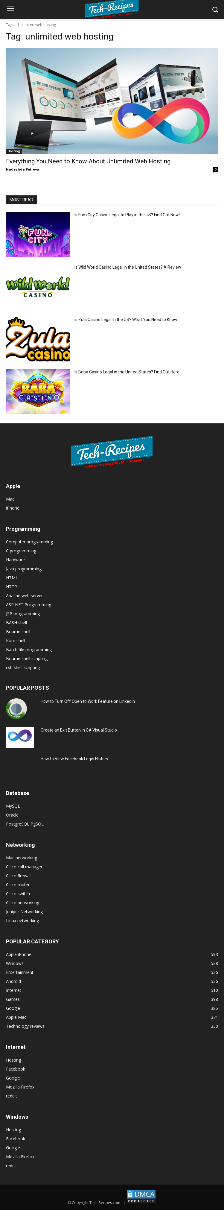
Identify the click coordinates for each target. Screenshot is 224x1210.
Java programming (24, 568)
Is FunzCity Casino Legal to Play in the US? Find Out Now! (127, 214)
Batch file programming (29, 649)
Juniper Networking (24, 911)
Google (13, 1078)
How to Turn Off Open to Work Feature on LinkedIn (88, 701)
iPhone (12, 508)
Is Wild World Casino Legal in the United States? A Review (127, 267)
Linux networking (22, 920)
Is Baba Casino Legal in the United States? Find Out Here (126, 372)
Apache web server (24, 595)
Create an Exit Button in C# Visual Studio (79, 730)
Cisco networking (22, 902)
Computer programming (29, 542)
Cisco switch (18, 893)
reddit (11, 1096)
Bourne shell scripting (27, 658)
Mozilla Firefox (20, 1087)
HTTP (11, 586)
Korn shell (15, 640)
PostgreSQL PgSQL (25, 824)
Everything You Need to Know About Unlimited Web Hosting (88, 161)
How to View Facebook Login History (74, 758)
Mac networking (21, 858)
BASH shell (16, 622)
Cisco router (18, 884)
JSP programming (23, 613)
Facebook (15, 1069)
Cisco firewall (18, 875)
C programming (21, 551)
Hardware (15, 560)
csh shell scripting (23, 667)
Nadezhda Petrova (22, 169)
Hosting (14, 151)
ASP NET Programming (28, 604)
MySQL (13, 806)
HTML (12, 577)
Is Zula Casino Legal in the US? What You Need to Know (125, 319)
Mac (10, 499)
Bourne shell (18, 631)
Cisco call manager (24, 867)
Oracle (12, 815)
